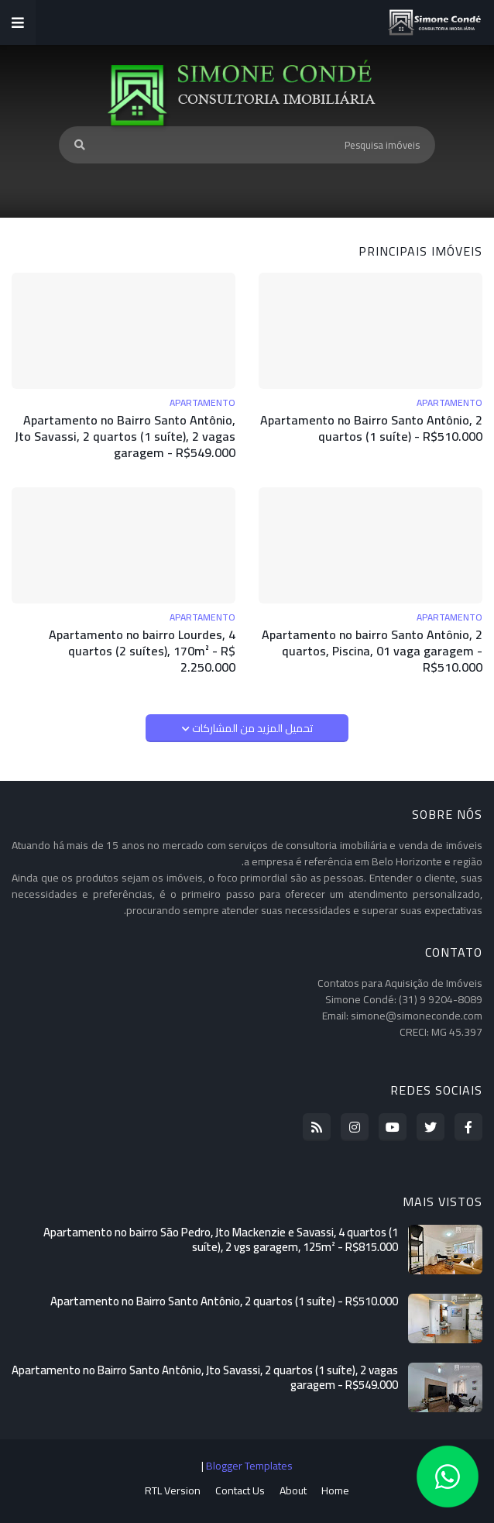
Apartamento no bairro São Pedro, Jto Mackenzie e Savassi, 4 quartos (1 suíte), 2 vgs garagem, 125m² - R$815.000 (220, 1240)
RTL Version (173, 1491)
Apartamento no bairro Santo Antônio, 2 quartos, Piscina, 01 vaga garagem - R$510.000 (372, 651)
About (293, 1491)
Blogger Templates (249, 1466)
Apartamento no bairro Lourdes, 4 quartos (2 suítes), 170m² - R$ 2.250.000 (142, 651)
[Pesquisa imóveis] (247, 144)
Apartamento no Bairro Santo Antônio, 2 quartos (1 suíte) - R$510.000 (371, 428)
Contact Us (240, 1491)
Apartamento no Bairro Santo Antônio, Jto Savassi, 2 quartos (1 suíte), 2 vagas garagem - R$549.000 (125, 436)
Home (335, 1491)
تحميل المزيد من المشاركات (251, 728)
